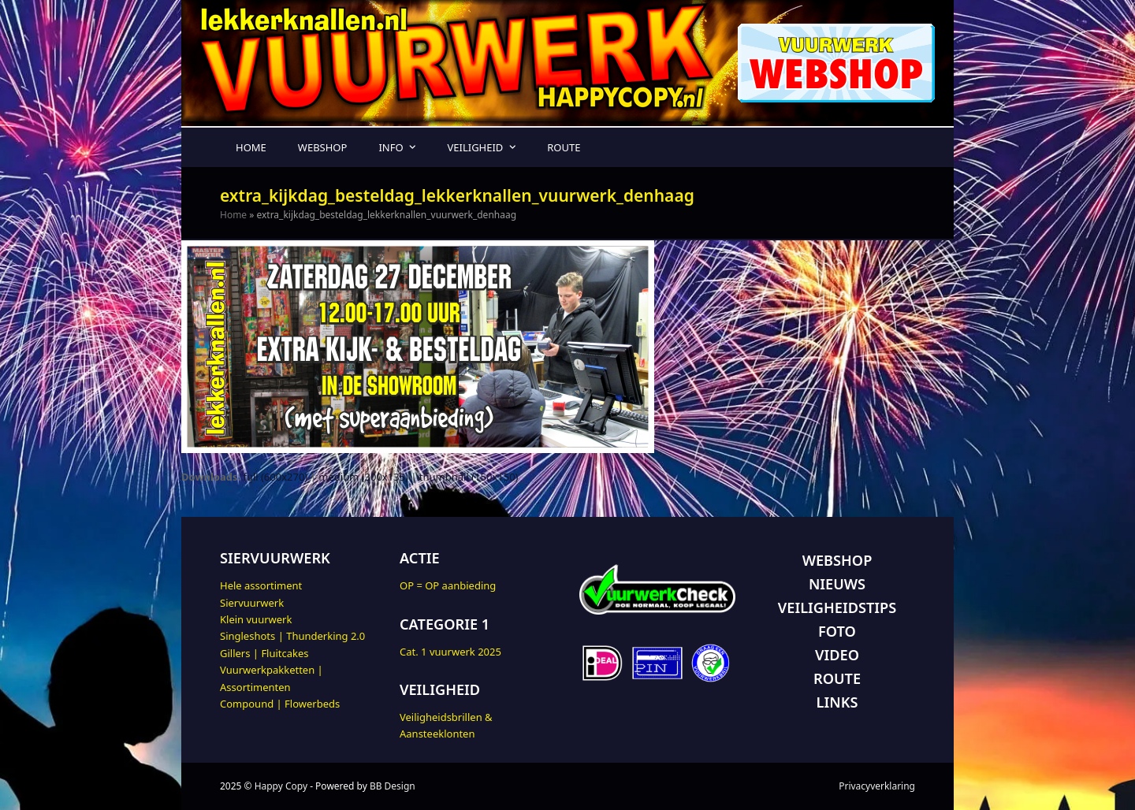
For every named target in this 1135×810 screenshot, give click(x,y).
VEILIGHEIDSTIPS (837, 607)
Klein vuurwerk (256, 619)
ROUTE (837, 678)
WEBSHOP (837, 560)
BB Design (392, 786)
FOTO (837, 631)
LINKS (837, 702)
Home (233, 214)
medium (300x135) (363, 477)
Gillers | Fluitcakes (264, 653)
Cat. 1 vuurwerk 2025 (450, 652)
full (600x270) (275, 477)
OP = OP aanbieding (448, 585)
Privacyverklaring (877, 786)
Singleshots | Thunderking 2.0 (292, 636)
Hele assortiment (261, 585)
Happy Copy (281, 786)
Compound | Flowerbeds (280, 704)
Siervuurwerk (252, 603)
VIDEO (837, 654)
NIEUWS (837, 583)
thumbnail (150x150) (469, 477)
